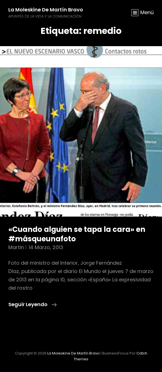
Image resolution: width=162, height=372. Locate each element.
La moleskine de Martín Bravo (45, 9)
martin (16, 247)
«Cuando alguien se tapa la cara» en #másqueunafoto (76, 234)
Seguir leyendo (32, 304)
